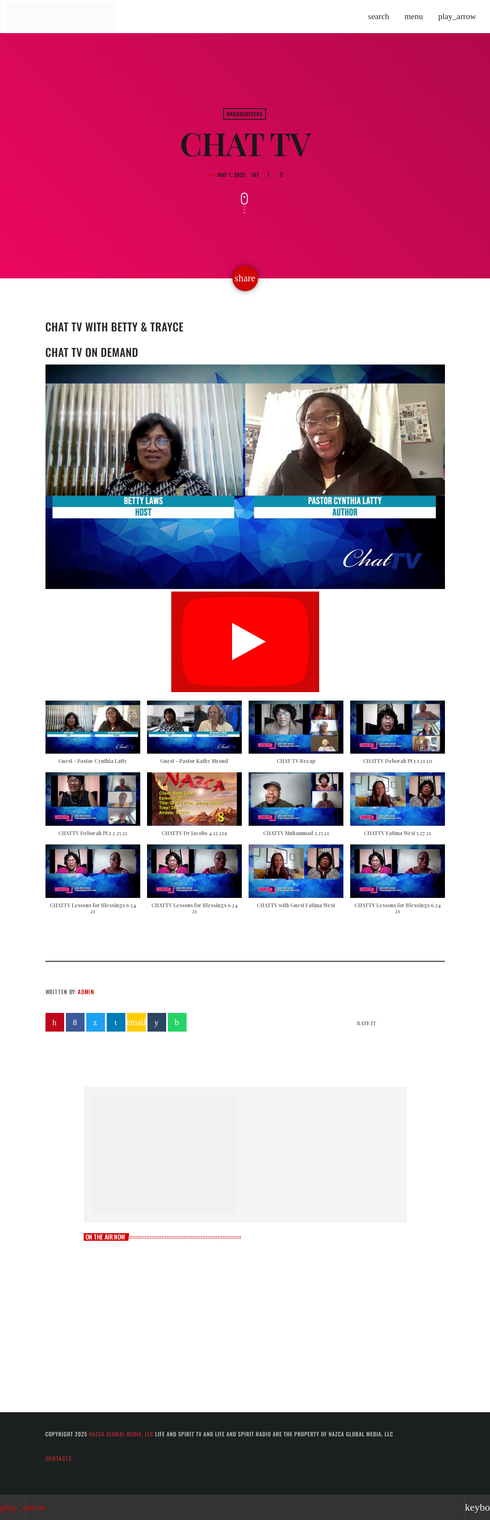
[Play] (457, 16)
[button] (93, 737)
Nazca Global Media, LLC (121, 1434)
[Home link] (61, 16)
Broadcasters (245, 114)
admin (86, 991)
